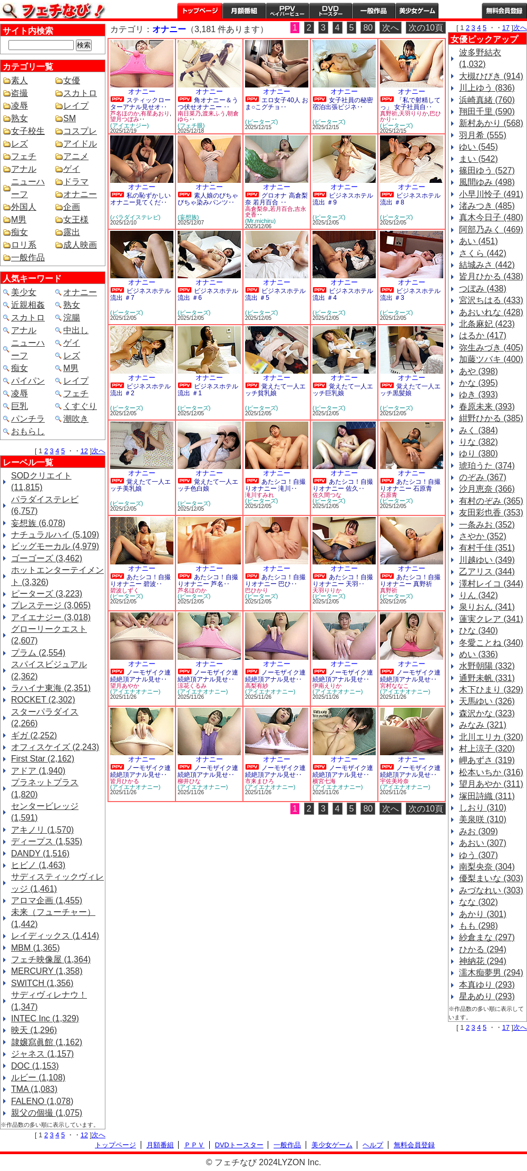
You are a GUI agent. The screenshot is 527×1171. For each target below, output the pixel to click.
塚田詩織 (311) (487, 796)
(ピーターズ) (261, 122)
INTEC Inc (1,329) (45, 1018)
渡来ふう (214, 113)
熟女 (19, 118)
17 (506, 28)
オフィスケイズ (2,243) (55, 747)
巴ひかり (256, 590)
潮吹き (76, 418)
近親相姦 (28, 304)
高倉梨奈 (256, 209)
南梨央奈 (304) (487, 866)
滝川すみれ (259, 495)
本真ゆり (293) (487, 984)
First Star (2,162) (42, 758)
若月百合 (281, 209)
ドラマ (76, 181)
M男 (18, 219)
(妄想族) (188, 217)
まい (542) (478, 158)
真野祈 (388, 113)
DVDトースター (330, 10)
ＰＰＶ (194, 1145)
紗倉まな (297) (487, 937)
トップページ (199, 10)
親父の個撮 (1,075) (46, 1112)
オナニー (80, 194)
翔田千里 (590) (487, 111)
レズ (19, 143)
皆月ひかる (124, 781)
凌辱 (19, 105)
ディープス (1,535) (46, 841)
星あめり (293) (487, 996)
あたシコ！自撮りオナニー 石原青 (410, 485)
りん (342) (478, 595)
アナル (23, 168)
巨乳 (19, 406)
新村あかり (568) (491, 123)
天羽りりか (413, 113)
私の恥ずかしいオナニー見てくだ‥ (140, 199)
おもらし (28, 431)
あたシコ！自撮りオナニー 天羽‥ (343, 580)
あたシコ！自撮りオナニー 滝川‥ (275, 485)
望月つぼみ (124, 119)
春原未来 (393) (487, 406)
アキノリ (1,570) (42, 829)
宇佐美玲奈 (394, 781)
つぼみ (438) (482, 288)
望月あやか (124, 685)
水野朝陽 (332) (487, 665)
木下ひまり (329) (491, 689)
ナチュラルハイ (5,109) (55, 534)
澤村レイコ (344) (491, 583)
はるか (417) (482, 335)
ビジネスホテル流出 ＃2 (140, 390)
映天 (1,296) (34, 1030)
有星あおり (155, 113)
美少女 (23, 292)
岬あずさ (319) (487, 760)
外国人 (23, 206)
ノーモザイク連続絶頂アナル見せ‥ (140, 676)
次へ (98, 451)
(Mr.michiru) (260, 221)
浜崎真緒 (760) (487, 99)
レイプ (76, 105)
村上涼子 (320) (487, 748)
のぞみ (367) (482, 477)
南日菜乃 (189, 113)
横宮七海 (324, 781)
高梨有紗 (256, 685)
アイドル (80, 143)
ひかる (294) (482, 949)
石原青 (388, 495)
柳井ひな (189, 781)
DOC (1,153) (35, 1065)
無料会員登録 (414, 1145)
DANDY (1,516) (40, 853)
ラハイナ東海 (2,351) (51, 688)
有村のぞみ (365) (491, 500)
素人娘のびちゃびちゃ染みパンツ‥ (208, 199)
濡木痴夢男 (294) (491, 972)
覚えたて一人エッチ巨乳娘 (343, 390)
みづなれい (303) (491, 890)
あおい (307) (482, 842)
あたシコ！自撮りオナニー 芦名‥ (208, 580)
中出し (76, 330)
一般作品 (373, 10)
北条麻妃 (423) (487, 323)
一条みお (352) (487, 524)
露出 (71, 232)
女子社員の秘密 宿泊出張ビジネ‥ (343, 103)
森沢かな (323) (487, 713)
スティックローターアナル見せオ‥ (140, 103)
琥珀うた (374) (487, 465)
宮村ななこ (394, 685)
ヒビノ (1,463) (38, 865)
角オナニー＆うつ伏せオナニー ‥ (208, 103)
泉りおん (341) (487, 606)
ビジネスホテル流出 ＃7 (140, 294)
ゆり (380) (478, 453)
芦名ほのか (124, 113)
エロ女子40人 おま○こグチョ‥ (276, 103)
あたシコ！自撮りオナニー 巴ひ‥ (275, 580)
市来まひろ (259, 781)
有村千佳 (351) (487, 547)
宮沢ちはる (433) (491, 300)
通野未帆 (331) (487, 678)
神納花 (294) (482, 961)
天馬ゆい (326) (487, 701)
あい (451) (478, 241)
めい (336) (478, 654)
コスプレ (80, 130)
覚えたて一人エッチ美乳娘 (140, 485)
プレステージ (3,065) (51, 605)
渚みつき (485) (487, 205)
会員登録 (504, 10)
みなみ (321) (482, 724)
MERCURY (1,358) (46, 971)
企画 (71, 206)
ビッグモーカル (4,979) (55, 546)
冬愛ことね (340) (491, 642)
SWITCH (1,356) (42, 983)
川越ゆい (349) (487, 559)
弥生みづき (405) (491, 347)
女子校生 (28, 130)
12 (84, 451)
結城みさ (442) (487, 264)
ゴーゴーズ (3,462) (46, 558)
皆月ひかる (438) (491, 276)
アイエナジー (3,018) (51, 617)
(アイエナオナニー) (135, 691)
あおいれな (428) (491, 312)
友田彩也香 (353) (491, 512)
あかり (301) (482, 914)
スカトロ (80, 93)
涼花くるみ (192, 685)
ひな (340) (478, 630)
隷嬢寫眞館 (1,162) (46, 1042)
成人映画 (80, 244)
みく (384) (478, 430)
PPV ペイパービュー (287, 10)
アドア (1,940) (38, 770)
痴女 (19, 232)
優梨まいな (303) (491, 878)
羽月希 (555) (482, 135)
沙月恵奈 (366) (487, 488)
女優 (71, 80)
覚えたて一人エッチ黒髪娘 (410, 390)
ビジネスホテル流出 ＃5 (275, 294)
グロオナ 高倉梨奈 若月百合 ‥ (276, 199)
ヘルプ (460, 10)
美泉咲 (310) (482, 819)
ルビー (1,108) (38, 1077)
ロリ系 (23, 244)
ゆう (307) (478, 855)
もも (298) (478, 925)
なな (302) (478, 901)
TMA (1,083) (34, 1089)
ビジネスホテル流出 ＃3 (410, 294)
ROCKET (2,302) (43, 699)
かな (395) (478, 382)
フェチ (23, 156)
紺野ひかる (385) (491, 418)
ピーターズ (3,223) (46, 593)
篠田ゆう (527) (487, 170)
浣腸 (71, 317)
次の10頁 (425, 27)
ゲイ (71, 168)
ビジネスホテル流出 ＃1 (208, 390)
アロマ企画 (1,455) (46, 900)
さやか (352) (482, 536)
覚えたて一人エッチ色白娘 (208, 485)
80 (368, 27)
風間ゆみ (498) (487, 182)
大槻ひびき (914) (491, 76)
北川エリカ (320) (491, 737)
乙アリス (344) (487, 571)
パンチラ (28, 418)
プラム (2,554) (38, 652)
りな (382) (478, 441)
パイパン (28, 380)
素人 (19, 80)
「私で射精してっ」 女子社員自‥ (410, 103)
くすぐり (80, 406)
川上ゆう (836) (487, 87)
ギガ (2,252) (34, 735)
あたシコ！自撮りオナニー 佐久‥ (343, 485)
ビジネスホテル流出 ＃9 (343, 199)
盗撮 (19, 93)
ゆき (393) (478, 394)
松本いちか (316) (491, 772)
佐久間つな (327, 495)
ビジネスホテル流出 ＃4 (343, 294)
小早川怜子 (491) (491, 194)
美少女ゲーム (416, 10)
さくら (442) (482, 253)
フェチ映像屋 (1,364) (51, 959)
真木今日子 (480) (491, 217)
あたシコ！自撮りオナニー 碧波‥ (140, 580)
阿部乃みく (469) (491, 229)
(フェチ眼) (191, 125)
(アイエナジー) (129, 125)
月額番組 (244, 10)
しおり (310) (482, 807)
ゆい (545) (478, 146)
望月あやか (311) (491, 783)
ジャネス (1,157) (42, 1053)
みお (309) (478, 831)
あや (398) (478, 371)
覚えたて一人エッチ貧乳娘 (275, 390)
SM (69, 118)
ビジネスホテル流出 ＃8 (410, 199)
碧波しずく (124, 590)
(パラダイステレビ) (135, 217)
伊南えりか (327, 685)
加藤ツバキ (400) (491, 359)
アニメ (76, 156)
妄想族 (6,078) (38, 523)
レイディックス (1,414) (55, 935)
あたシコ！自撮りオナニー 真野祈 (410, 580)
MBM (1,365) (35, 947)
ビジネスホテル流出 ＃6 (208, 294)
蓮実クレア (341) (491, 618)
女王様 (76, 219)
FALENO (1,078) (42, 1101)
